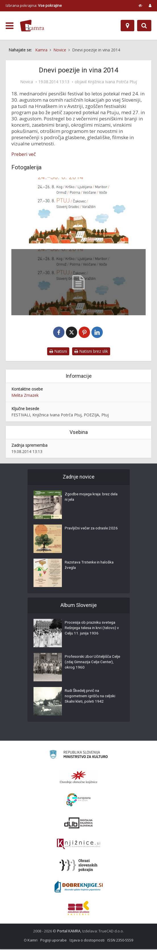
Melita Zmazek (25, 395)
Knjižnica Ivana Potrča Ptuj (112, 81)
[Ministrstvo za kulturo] (78, 756)
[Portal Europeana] (78, 801)
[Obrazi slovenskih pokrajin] (78, 866)
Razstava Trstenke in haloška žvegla (91, 566)
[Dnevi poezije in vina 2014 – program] (78, 282)
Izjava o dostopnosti (87, 940)
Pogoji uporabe (53, 940)
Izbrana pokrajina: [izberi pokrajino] (34, 5)
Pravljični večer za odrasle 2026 (93, 529)
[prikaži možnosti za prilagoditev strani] (140, 5)
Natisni (58, 351)
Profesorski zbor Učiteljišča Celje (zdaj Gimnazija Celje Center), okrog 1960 (89, 664)
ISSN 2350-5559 (120, 940)
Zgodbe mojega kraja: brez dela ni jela (89, 498)
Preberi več (23, 154)
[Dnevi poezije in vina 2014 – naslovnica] (78, 210)
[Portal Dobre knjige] (79, 887)
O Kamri (30, 940)
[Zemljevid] (127, 25)
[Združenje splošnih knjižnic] (78, 909)
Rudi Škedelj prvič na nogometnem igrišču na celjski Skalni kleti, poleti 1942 (92, 698)
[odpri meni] (9, 25)
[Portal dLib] (78, 824)
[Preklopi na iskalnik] (144, 25)
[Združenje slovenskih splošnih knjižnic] (78, 845)
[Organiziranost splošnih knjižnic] (79, 778)
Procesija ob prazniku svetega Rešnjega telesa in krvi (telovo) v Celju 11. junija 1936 (92, 630)
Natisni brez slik (91, 351)
